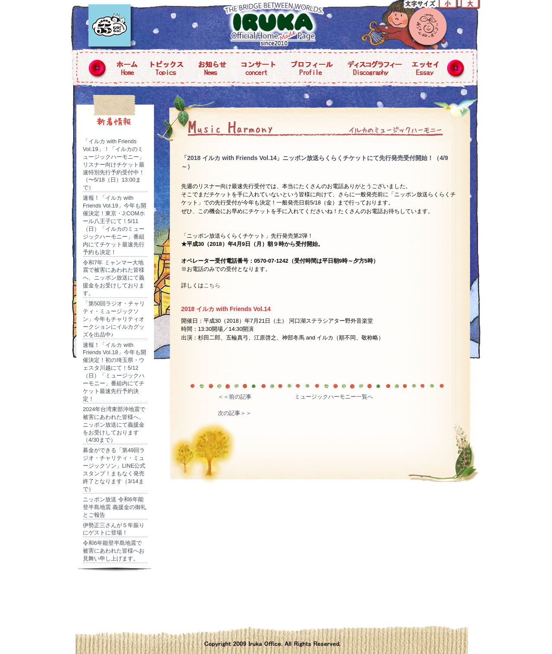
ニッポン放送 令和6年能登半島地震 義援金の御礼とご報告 (114, 507)
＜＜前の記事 (234, 396)
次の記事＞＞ (234, 413)
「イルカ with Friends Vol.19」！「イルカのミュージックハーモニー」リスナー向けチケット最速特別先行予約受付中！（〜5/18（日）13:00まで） (113, 164)
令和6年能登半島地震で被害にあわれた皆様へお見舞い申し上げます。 (113, 551)
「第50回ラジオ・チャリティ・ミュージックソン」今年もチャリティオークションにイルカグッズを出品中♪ (114, 319)
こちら (212, 285)
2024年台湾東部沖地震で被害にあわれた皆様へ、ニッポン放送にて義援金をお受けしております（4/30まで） (114, 424)
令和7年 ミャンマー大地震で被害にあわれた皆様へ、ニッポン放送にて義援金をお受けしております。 (113, 278)
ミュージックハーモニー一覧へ (334, 396)
